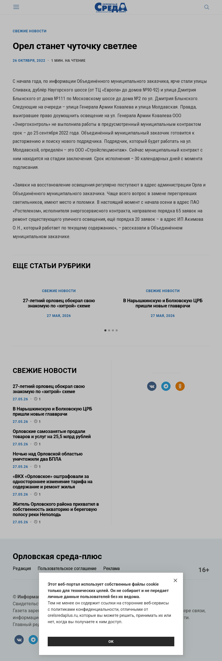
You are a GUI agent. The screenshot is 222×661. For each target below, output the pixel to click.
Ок (111, 641)
